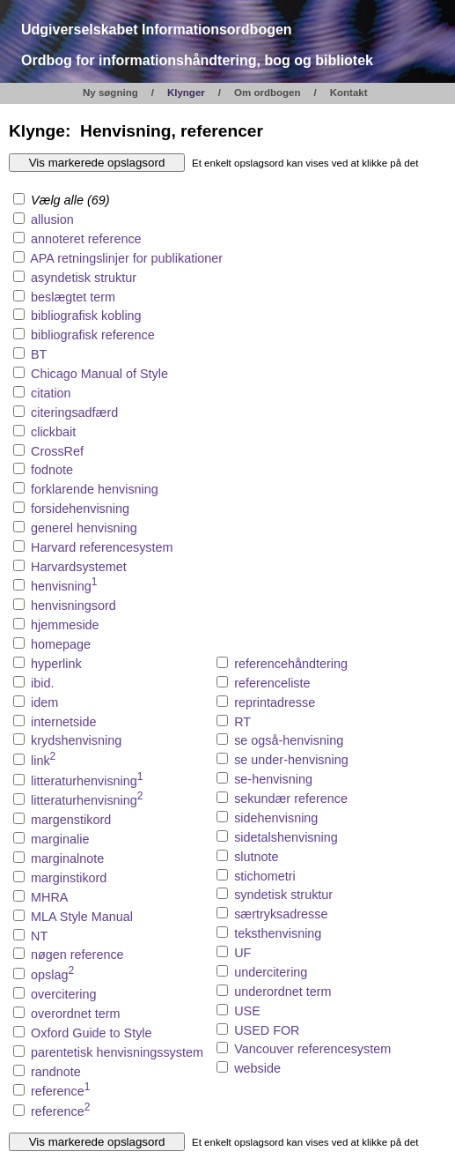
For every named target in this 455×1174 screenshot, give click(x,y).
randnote (56, 1072)
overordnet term (76, 1014)
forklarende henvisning (94, 489)
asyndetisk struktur (83, 278)
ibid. (42, 683)
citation (51, 393)
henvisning (64, 586)
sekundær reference (291, 798)
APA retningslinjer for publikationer (126, 258)
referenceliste (272, 683)
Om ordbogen (267, 92)
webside (257, 1068)
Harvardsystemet (79, 567)
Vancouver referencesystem (312, 1049)
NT (39, 936)
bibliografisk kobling (86, 315)
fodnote (52, 470)
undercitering (270, 972)
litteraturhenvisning (87, 781)
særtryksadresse (280, 914)
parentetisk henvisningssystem (117, 1052)
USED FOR (266, 1030)
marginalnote (67, 858)
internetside (63, 722)
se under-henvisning (291, 760)
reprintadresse (274, 702)
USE (247, 1011)
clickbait (53, 432)
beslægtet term (73, 297)
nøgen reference (77, 954)
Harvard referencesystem (102, 547)
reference (60, 1091)
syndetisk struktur (283, 895)
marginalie (60, 839)
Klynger (186, 92)
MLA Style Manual (82, 917)
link (43, 761)
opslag (52, 975)
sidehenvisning (276, 818)
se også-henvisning (288, 740)
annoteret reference (86, 239)
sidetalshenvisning (286, 837)
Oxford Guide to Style (91, 1033)
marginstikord (68, 878)
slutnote (256, 857)
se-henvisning (273, 779)
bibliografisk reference (93, 335)
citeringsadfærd (74, 412)
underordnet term (282, 992)
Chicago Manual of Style (99, 374)
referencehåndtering (291, 664)
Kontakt (349, 92)
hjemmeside (65, 625)
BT (39, 354)
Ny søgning (110, 92)
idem (44, 702)
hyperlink (56, 664)
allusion (52, 219)
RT (242, 722)
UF (242, 953)
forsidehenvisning (80, 509)
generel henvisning (84, 528)
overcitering (63, 994)
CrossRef (57, 451)
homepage (61, 644)
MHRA (49, 897)
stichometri (265, 876)
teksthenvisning (277, 933)
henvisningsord (73, 605)
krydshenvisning (76, 740)
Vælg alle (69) (61, 200)
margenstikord (71, 820)
